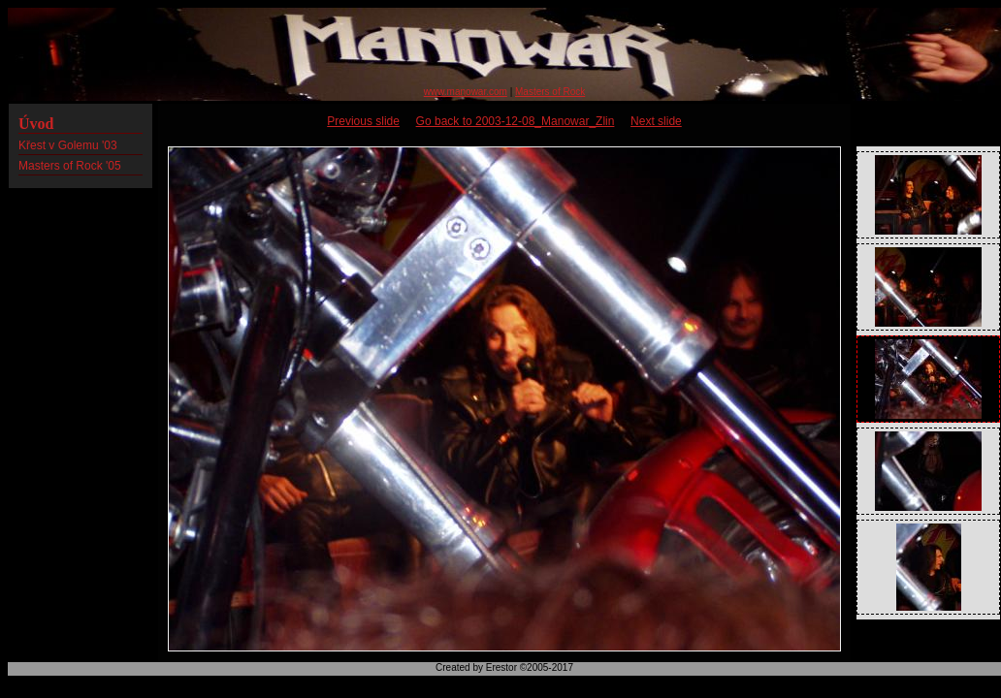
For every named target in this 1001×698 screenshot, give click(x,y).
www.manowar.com (465, 91)
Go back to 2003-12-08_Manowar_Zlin (515, 121)
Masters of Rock (550, 91)
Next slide (656, 121)
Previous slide (363, 121)
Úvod (35, 123)
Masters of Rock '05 (69, 166)
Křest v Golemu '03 (67, 145)
